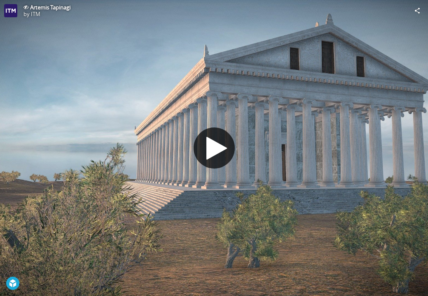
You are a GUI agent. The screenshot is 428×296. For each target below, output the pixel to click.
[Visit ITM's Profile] (10, 10)
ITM (35, 14)
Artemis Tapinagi (50, 7)
